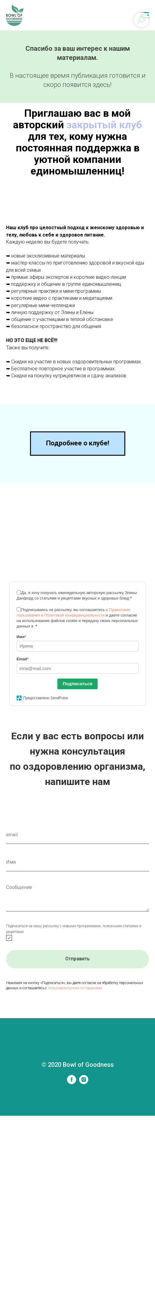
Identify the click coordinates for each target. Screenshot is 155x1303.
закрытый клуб (104, 125)
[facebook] (71, 1082)
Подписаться (77, 683)
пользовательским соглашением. (75, 988)
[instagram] (83, 1082)
